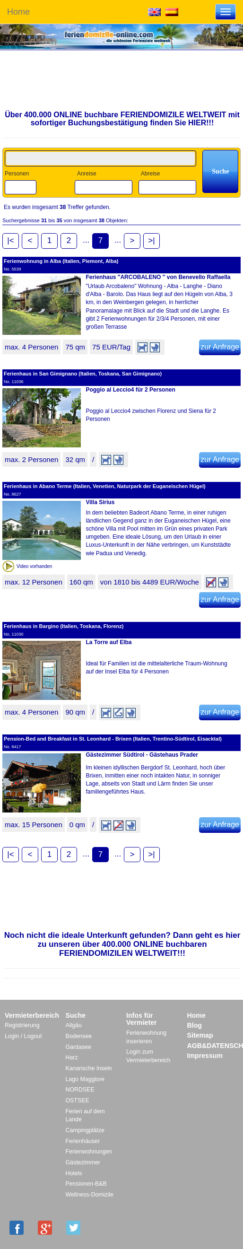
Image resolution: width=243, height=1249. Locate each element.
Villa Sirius (100, 502)
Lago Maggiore (85, 1079)
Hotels (74, 1173)
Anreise (86, 173)
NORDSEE (80, 1089)
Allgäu (74, 1025)
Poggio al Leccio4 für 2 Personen (130, 389)
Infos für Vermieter (141, 1019)
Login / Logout (23, 1036)
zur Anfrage (219, 347)
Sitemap (200, 1035)
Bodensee (79, 1036)
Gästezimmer (83, 1162)
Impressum (205, 1055)
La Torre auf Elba (108, 642)
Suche (76, 1015)
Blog (194, 1025)
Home (18, 12)
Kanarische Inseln (89, 1068)
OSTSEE (77, 1100)
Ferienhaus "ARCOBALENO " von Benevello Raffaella (158, 277)
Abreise (150, 173)
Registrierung (22, 1025)
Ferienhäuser (83, 1141)
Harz (72, 1057)
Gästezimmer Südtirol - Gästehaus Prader (142, 754)
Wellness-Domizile (89, 1194)
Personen (17, 173)
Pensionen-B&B (86, 1183)
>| (151, 240)
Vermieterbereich (32, 1015)
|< (10, 240)
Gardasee (78, 1047)
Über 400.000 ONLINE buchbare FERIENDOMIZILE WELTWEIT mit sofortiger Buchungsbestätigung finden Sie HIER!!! (122, 119)
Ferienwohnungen (89, 1151)
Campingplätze (85, 1130)
